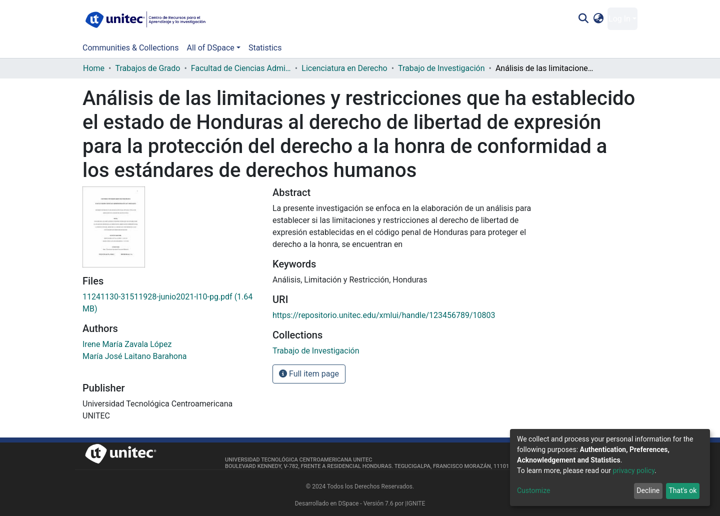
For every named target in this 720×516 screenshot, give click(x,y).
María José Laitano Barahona (134, 356)
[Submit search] (583, 19)
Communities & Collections (130, 47)
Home (93, 68)
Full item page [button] (309, 373)
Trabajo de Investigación (441, 68)
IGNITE (415, 503)
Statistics (265, 47)
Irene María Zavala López (127, 344)
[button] (598, 19)
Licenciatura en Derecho (344, 68)
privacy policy (633, 470)
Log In (619, 19)
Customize (533, 490)
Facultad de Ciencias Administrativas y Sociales (241, 68)
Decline (648, 490)
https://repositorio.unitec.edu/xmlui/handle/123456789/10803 (384, 315)
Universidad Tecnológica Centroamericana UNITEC (298, 459)
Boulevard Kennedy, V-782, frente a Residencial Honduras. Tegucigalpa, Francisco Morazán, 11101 (367, 466)
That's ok (682, 490)
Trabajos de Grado (147, 68)
